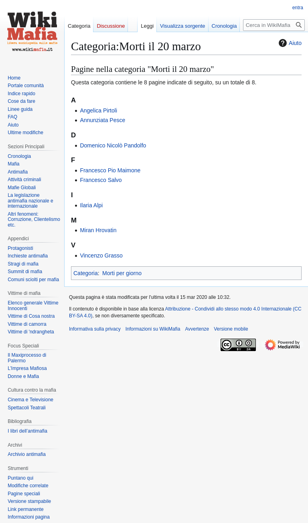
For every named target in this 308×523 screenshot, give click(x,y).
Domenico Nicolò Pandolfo (113, 145)
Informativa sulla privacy (95, 329)
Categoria (85, 273)
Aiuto (289, 43)
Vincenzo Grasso (101, 255)
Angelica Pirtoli (98, 110)
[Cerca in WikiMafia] (274, 25)
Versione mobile (231, 329)
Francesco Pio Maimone (110, 170)
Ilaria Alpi (91, 205)
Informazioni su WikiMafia (153, 329)
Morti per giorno (122, 273)
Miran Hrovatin (98, 230)
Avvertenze (197, 329)
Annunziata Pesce (102, 120)
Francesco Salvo (101, 180)
